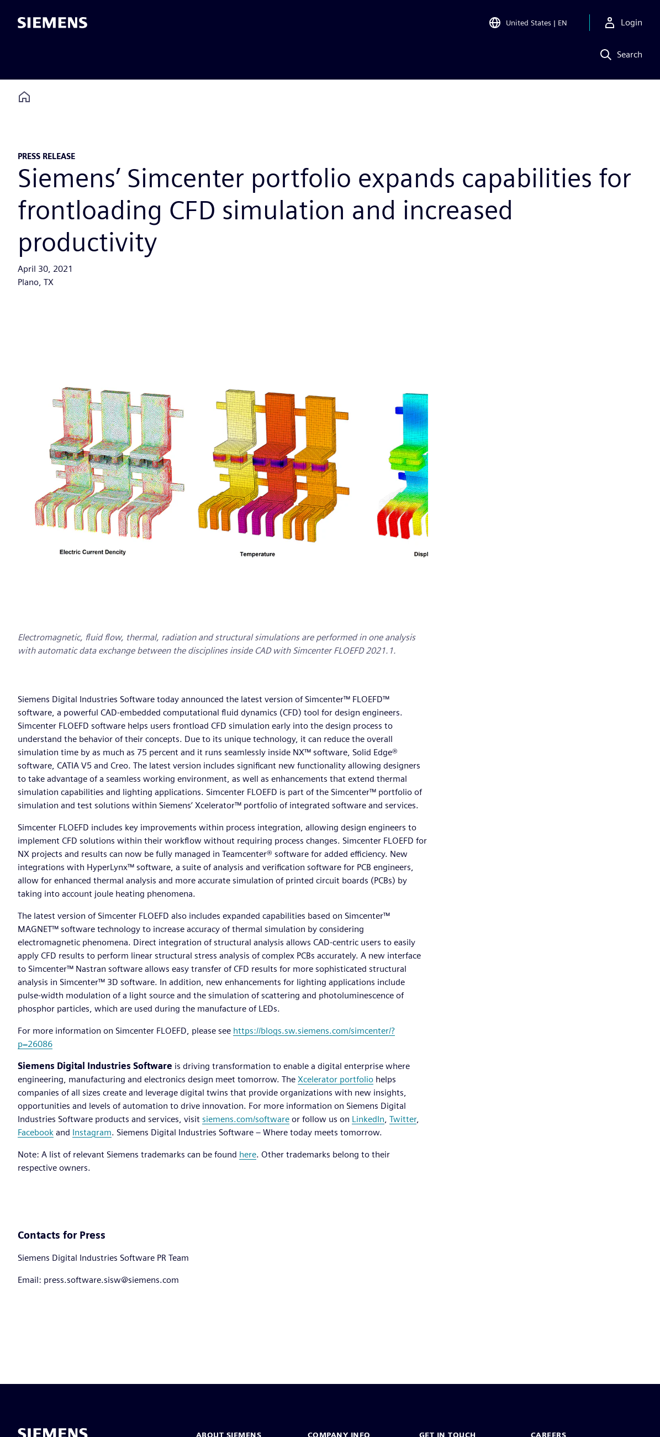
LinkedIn (368, 1119)
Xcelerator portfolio (335, 1079)
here (247, 1154)
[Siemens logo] (52, 24)
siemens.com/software (245, 1119)
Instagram (92, 1132)
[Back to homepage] (24, 97)
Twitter (402, 1119)
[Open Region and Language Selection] (528, 24)
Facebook (36, 1132)
